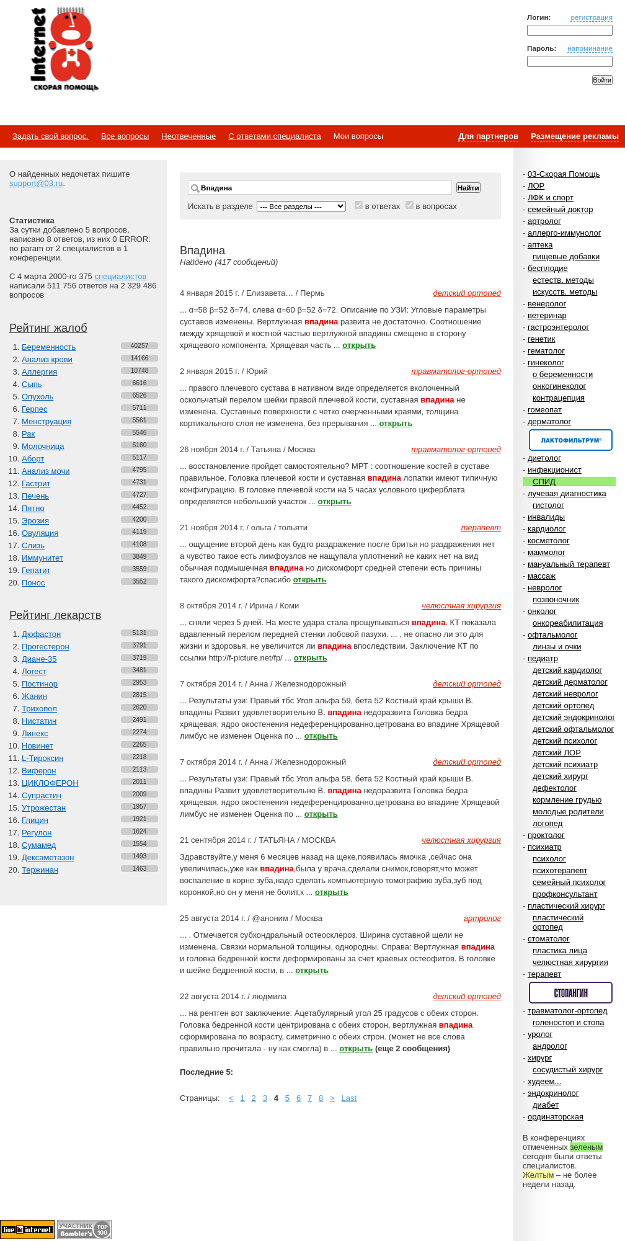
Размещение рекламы (575, 136)
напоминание (590, 48)
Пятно (33, 508)
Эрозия (35, 520)
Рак (28, 433)
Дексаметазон (48, 857)
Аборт (33, 458)
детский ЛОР (557, 752)
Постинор (40, 683)
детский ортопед (563, 705)
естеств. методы (563, 280)
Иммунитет (42, 558)
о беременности (563, 374)
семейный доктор (560, 209)
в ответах (383, 206)
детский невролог (565, 693)
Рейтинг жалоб (48, 328)
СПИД (544, 481)
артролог (544, 221)
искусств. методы (565, 291)
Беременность (49, 347)
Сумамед (39, 845)
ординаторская (555, 1116)
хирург (540, 1057)
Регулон (36, 832)
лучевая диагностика (567, 493)
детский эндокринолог (574, 717)
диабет (546, 1105)
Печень (35, 495)
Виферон (39, 770)
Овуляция (40, 533)
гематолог (546, 350)
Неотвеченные (188, 136)
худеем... (544, 1081)
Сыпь (32, 384)
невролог (545, 587)
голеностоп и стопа (569, 1022)
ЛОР (536, 185)
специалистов (120, 276)
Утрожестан (44, 807)
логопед (547, 823)
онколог (542, 611)
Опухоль (37, 396)
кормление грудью (567, 799)
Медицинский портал (64, 50)
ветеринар (547, 315)
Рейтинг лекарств (55, 615)
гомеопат (545, 409)
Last (349, 1098)
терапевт (544, 974)
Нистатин (39, 721)
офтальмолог (553, 634)
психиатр (545, 847)
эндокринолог (553, 1093)
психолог (549, 858)
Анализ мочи (45, 471)
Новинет (37, 745)
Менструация (46, 421)
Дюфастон (41, 634)
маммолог (546, 552)
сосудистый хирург (568, 1069)
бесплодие (548, 268)
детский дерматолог (570, 682)
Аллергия (39, 371)
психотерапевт (560, 870)
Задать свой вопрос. (50, 136)
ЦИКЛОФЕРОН (50, 783)
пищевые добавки (566, 256)
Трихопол (39, 708)
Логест (34, 671)
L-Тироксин (42, 758)
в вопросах (435, 206)
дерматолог (549, 421)
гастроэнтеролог (558, 327)
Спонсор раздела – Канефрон (571, 440)
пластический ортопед (558, 922)
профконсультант (565, 894)
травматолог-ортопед (568, 1010)
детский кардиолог (567, 670)
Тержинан (40, 869)
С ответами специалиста (274, 136)
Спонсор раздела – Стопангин (571, 992)
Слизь (33, 545)
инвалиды (546, 517)
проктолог (546, 835)
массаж (542, 575)
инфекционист (555, 469)
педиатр (543, 658)
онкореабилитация (568, 623)
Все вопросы (125, 136)
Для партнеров (488, 136)
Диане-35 (39, 659)
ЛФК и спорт (551, 197)
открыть (359, 345)
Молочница (43, 446)
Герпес (34, 409)
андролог (550, 1046)
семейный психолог (569, 882)
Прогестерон (45, 646)
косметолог (549, 540)
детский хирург (560, 776)
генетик (542, 339)
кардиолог (547, 528)
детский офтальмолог (573, 729)
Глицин (35, 820)
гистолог (548, 505)
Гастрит (36, 483)
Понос (33, 582)
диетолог (544, 458)
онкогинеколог (559, 386)
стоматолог (549, 938)
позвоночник (556, 599)
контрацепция (559, 398)
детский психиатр (565, 764)
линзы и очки (557, 646)
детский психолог (565, 740)
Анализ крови (47, 359)
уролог (540, 1034)
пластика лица (560, 950)
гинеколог (546, 362)
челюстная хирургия (570, 962)
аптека (540, 244)
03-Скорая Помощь (564, 174)
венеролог (547, 303)
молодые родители (568, 811)
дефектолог (555, 788)
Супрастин (41, 795)
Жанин (34, 696)
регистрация (591, 17)
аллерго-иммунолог (564, 233)
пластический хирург (566, 905)
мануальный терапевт (569, 564)
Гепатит (36, 570)
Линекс (35, 733)
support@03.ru (36, 183)
